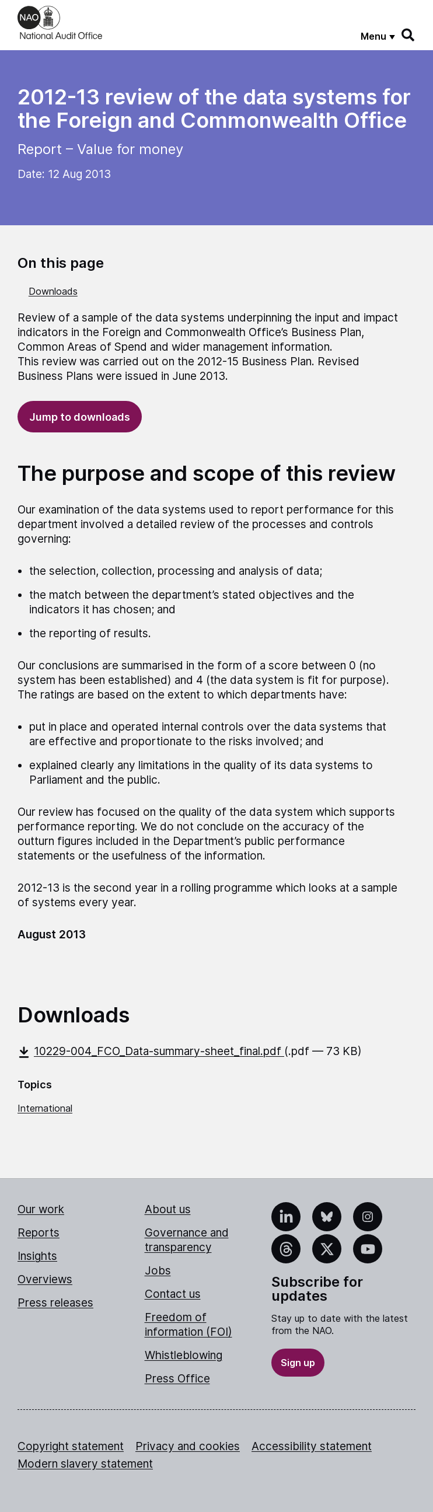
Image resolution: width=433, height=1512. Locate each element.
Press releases (55, 1303)
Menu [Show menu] (373, 36)
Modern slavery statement (85, 1464)
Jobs (158, 1270)
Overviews (45, 1279)
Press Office (177, 1378)
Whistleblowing (183, 1355)
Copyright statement (71, 1446)
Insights (37, 1256)
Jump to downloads (79, 417)
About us (168, 1209)
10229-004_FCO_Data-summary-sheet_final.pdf (151, 1051)
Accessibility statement (312, 1446)
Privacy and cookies (187, 1446)
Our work (41, 1209)
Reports (39, 1232)
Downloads (53, 291)
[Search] (408, 35)
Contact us (173, 1294)
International (45, 1108)
